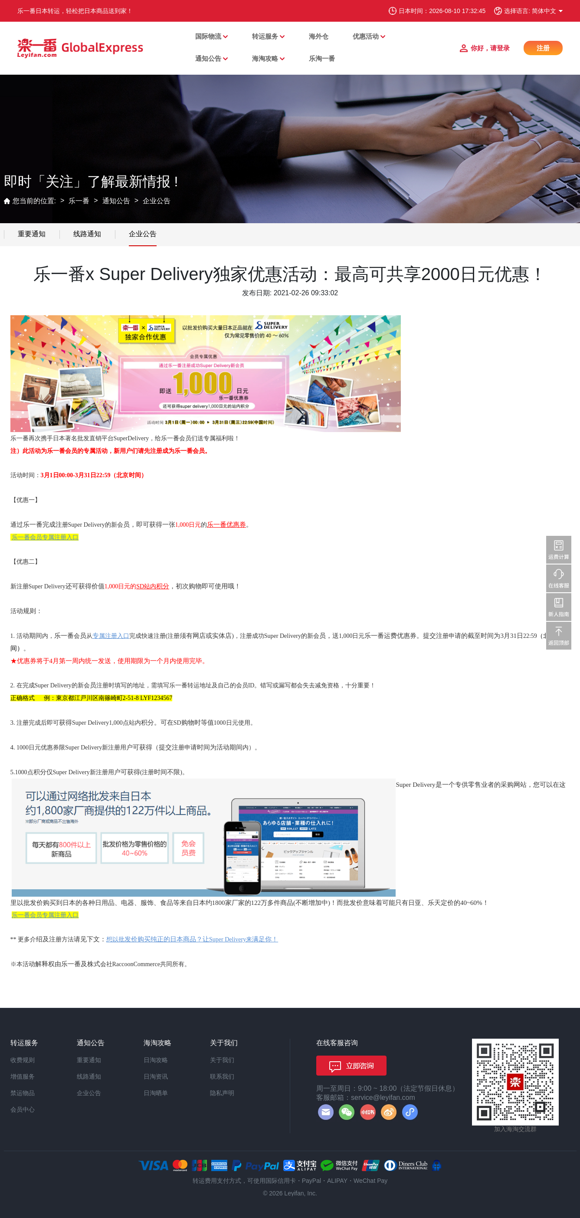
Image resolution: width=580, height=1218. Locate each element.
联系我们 (222, 1076)
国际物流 (208, 36)
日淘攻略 (156, 1059)
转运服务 (265, 36)
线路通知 (87, 234)
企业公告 (156, 201)
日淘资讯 (156, 1076)
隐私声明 (222, 1092)
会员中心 (22, 1109)
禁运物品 (22, 1092)
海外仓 (318, 36)
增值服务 (22, 1076)
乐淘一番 (322, 58)
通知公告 (208, 58)
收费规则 (22, 1059)
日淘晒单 (156, 1092)
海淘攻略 (265, 58)
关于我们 (222, 1059)
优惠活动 (366, 36)
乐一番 (79, 201)
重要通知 (32, 234)
